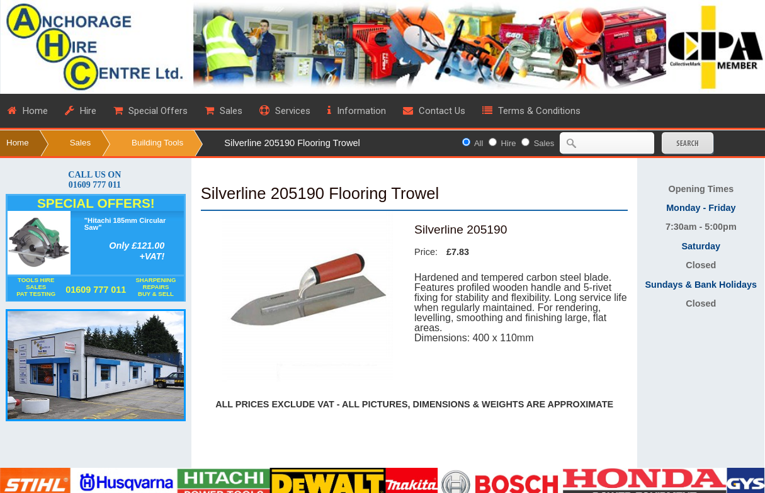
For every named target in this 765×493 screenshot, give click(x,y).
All (478, 143)
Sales (80, 142)
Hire (508, 143)
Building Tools (157, 142)
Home (17, 142)
